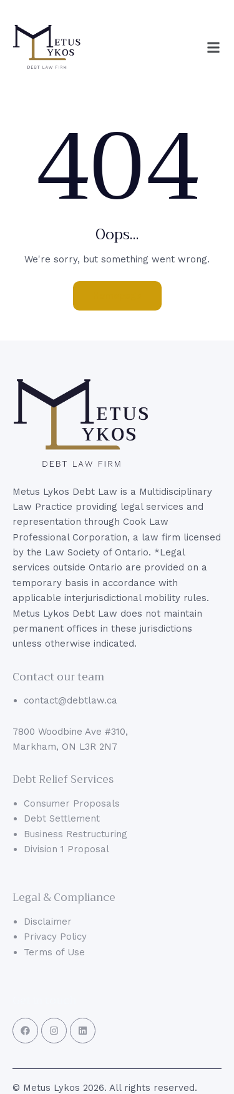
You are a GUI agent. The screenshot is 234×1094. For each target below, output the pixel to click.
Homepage (117, 295)
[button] (213, 47)
